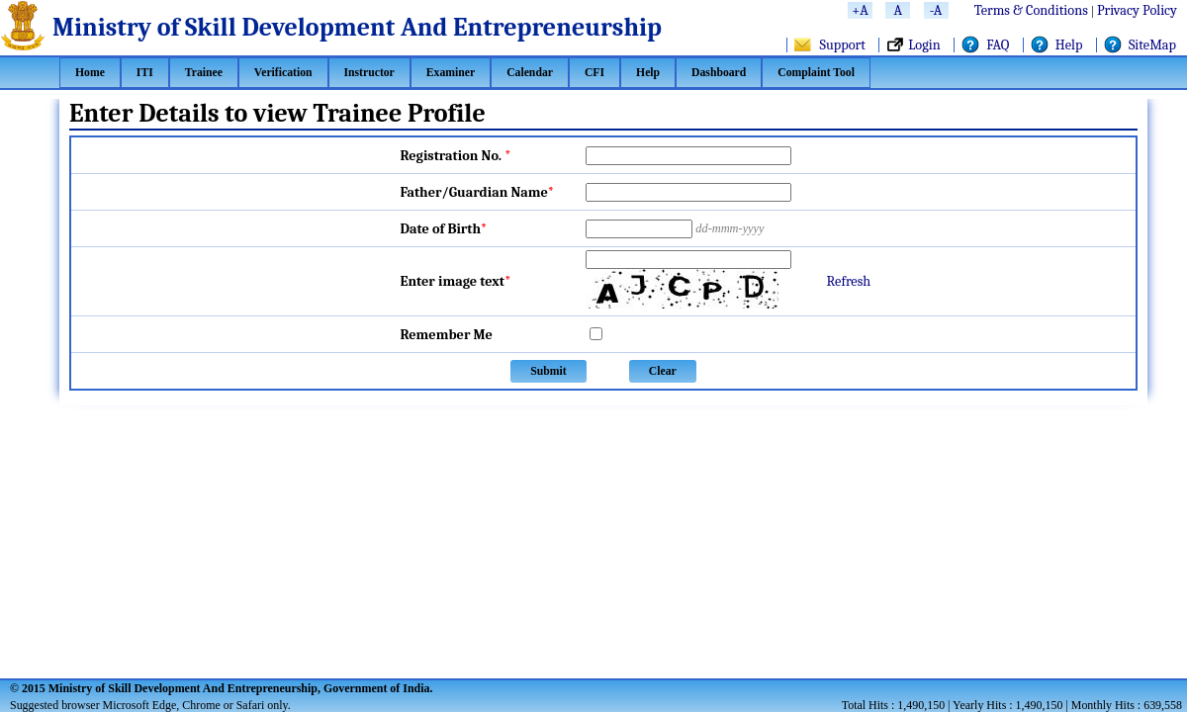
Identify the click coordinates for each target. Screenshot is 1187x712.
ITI (145, 72)
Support (843, 45)
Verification (283, 72)
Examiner (450, 72)
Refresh (849, 281)
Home (90, 72)
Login (924, 45)
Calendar (529, 72)
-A (936, 10)
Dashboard (718, 72)
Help (1069, 45)
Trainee (204, 72)
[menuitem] (90, 72)
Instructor (369, 72)
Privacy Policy (1137, 10)
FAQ (997, 45)
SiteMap (1152, 45)
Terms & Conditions (1031, 10)
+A (859, 10)
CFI (594, 72)
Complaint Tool (816, 72)
